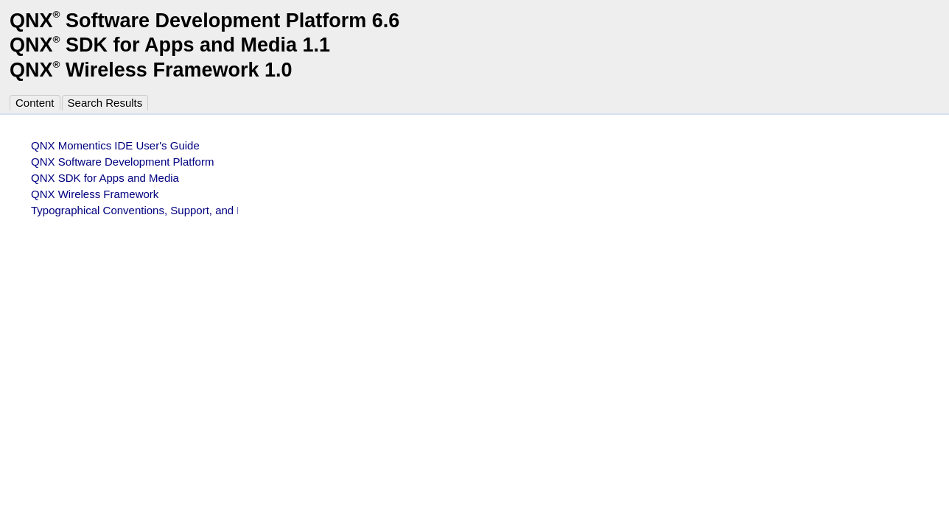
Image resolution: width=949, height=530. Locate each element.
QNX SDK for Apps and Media (105, 178)
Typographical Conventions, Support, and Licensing (157, 210)
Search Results (105, 102)
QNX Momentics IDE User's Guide (115, 145)
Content (35, 102)
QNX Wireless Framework (94, 194)
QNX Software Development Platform (122, 161)
